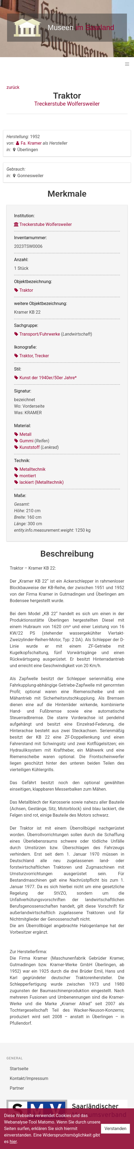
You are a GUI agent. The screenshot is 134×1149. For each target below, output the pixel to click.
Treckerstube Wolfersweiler (67, 103)
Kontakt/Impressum (29, 1078)
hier (13, 1141)
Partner (17, 1088)
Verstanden (115, 1128)
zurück (12, 87)
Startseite (19, 1068)
